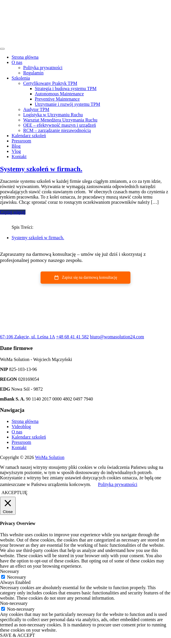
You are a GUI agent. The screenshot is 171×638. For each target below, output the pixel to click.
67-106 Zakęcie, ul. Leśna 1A (27, 336)
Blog (16, 146)
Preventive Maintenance (57, 98)
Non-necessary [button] (14, 603)
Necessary (16, 577)
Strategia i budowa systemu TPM (66, 88)
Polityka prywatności (43, 67)
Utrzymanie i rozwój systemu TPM (67, 104)
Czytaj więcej (13, 212)
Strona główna (25, 57)
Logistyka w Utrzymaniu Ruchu (53, 114)
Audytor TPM (36, 109)
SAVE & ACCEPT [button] (17, 635)
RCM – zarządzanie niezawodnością (57, 130)
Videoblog (21, 426)
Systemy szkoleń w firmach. (41, 169)
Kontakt (19, 156)
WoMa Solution (49, 457)
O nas (17, 62)
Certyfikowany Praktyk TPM (50, 83)
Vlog (16, 151)
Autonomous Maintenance (59, 93)
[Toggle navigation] (2, 49)
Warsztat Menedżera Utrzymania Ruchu (60, 119)
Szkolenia (21, 78)
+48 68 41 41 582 (72, 336)
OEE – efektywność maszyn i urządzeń (59, 125)
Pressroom (21, 140)
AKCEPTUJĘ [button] (14, 492)
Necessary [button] (9, 571)
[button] (85, 277)
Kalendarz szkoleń (29, 135)
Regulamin (33, 72)
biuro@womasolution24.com (117, 336)
